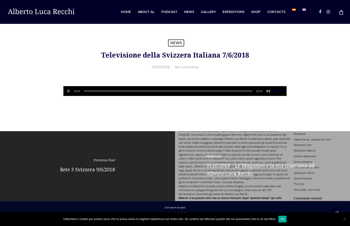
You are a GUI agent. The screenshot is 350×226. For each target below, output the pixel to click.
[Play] (69, 91)
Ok (282, 219)
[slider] (168, 91)
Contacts (276, 12)
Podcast (169, 12)
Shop (255, 12)
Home (126, 12)
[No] (344, 219)
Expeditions (233, 12)
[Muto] (268, 91)
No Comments (186, 67)
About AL (146, 12)
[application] (175, 91)
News (189, 12)
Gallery (208, 12)
